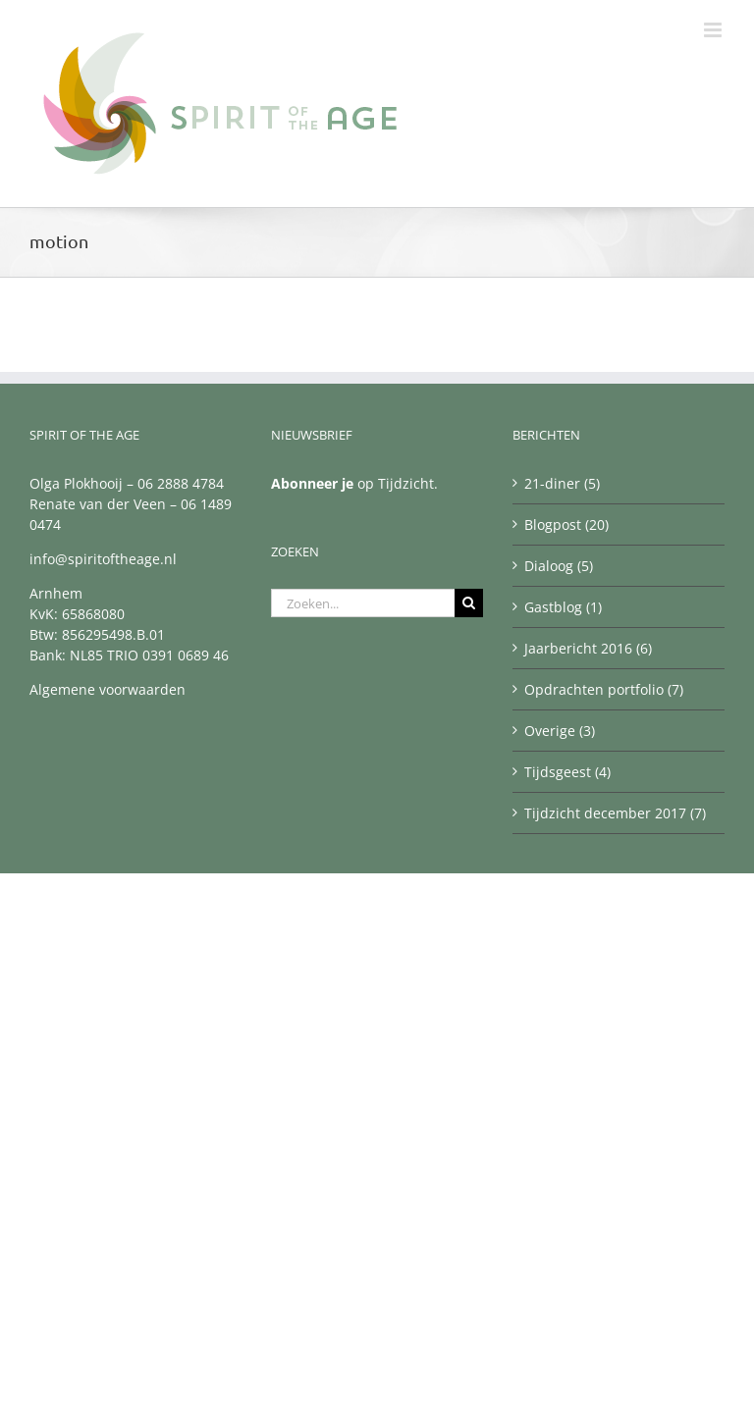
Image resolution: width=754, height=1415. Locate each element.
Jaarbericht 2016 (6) (588, 648)
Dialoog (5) (558, 565)
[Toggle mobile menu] (714, 30)
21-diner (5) (562, 483)
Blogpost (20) (566, 524)
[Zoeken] (469, 603)
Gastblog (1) (563, 607)
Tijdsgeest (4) (567, 771)
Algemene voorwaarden (107, 689)
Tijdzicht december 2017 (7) (615, 813)
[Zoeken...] (363, 603)
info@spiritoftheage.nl (103, 559)
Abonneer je (312, 483)
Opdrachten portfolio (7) (603, 689)
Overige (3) (559, 730)
